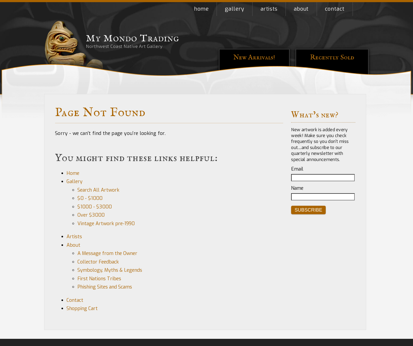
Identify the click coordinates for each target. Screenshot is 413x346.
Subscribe (308, 210)
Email (297, 169)
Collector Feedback (98, 262)
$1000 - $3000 (94, 207)
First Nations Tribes (99, 278)
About (301, 9)
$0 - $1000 (89, 198)
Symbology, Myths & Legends (109, 270)
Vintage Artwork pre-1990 (106, 223)
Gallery (234, 9)
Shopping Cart (361, 9)
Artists (269, 9)
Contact (335, 9)
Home (201, 9)
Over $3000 (91, 215)
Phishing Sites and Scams (104, 287)
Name (297, 188)
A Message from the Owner (107, 253)
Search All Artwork (98, 190)
